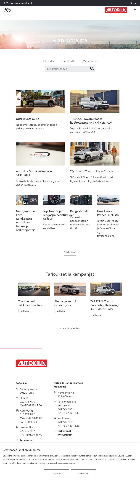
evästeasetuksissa (67, 463)
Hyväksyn (57, 473)
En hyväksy (83, 473)
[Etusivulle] (116, 10)
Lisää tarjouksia (70, 328)
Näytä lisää (70, 251)
